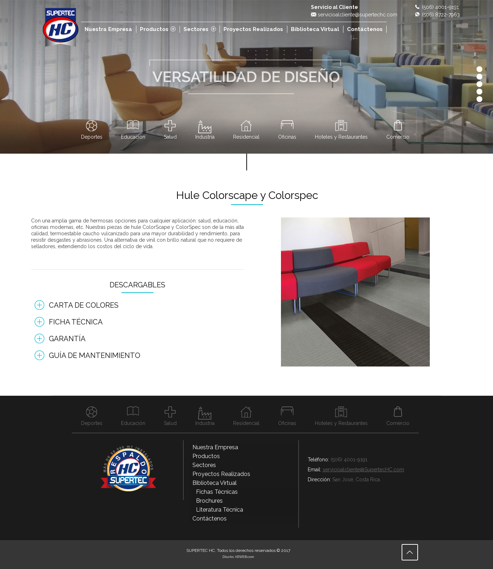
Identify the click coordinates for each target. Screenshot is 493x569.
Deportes (91, 136)
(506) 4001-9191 (440, 7)
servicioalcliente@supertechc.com (357, 14)
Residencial (246, 136)
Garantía (67, 338)
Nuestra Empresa (215, 447)
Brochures (209, 500)
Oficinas (287, 136)
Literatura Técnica (219, 509)
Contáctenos (209, 518)
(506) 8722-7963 (441, 14)
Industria (205, 136)
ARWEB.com (244, 557)
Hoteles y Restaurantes (341, 136)
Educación (133, 136)
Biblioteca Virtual (214, 483)
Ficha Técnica (76, 322)
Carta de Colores (84, 305)
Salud (170, 136)
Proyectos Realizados (221, 474)
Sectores (204, 465)
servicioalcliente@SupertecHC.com (363, 469)
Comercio (397, 136)
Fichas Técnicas (217, 491)
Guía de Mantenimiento (94, 355)
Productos (206, 456)
